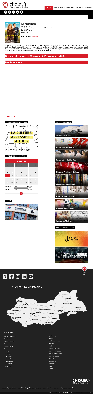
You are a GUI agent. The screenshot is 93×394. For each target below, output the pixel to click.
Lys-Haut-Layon (53, 336)
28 (26, 183)
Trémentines (52, 363)
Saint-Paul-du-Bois (54, 356)
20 (21, 179)
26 (17, 183)
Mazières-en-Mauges (54, 341)
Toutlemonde (52, 361)
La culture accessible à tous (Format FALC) (17, 151)
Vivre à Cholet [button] (59, 8)
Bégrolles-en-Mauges (10, 336)
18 (12, 179)
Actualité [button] (48, 8)
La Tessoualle (8, 359)
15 (31, 175)
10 (7, 175)
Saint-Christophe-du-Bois (56, 351)
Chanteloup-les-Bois (9, 341)
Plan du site (50, 388)
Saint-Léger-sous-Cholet (55, 353)
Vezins (50, 366)
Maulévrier (51, 338)
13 (21, 175)
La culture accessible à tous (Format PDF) (17, 148)
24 (7, 183)
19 (17, 179)
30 (35, 183)
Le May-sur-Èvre (8, 361)
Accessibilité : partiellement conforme (64, 388)
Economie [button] (70, 8)
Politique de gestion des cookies (37, 388)
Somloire (51, 358)
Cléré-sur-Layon (8, 346)
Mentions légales (6, 388)
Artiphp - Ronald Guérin (55, 392)
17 (7, 179)
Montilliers (51, 343)
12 (17, 175)
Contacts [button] (88, 8)
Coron (5, 349)
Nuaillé (50, 346)
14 (26, 175)
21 (26, 179)
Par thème (8, 186)
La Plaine (6, 351)
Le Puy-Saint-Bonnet (9, 364)
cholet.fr (18, 4)
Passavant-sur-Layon (54, 348)
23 (35, 179)
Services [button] (79, 8)
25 (12, 183)
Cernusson (7, 339)
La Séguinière (7, 356)
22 (31, 179)
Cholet (6, 344)
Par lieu (7, 189)
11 (12, 175)
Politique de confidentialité (19, 388)
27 (21, 183)
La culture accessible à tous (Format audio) (17, 149)
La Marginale (34, 36)
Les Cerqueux (7, 366)
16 (35, 175)
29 (31, 183)
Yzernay (51, 368)
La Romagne (7, 354)
